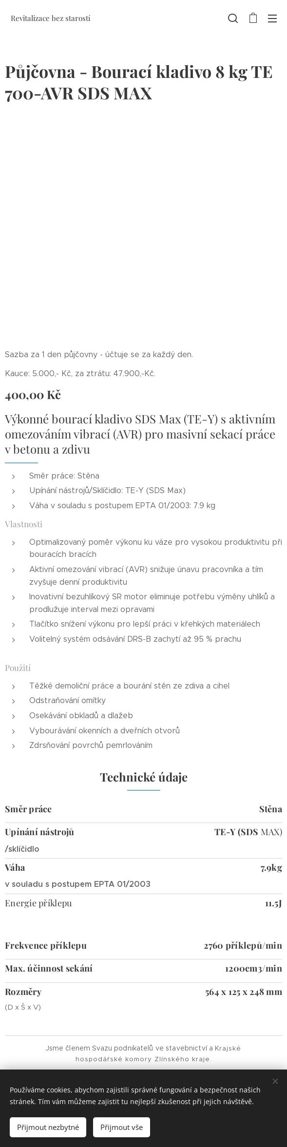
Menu (272, 18)
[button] (233, 18)
